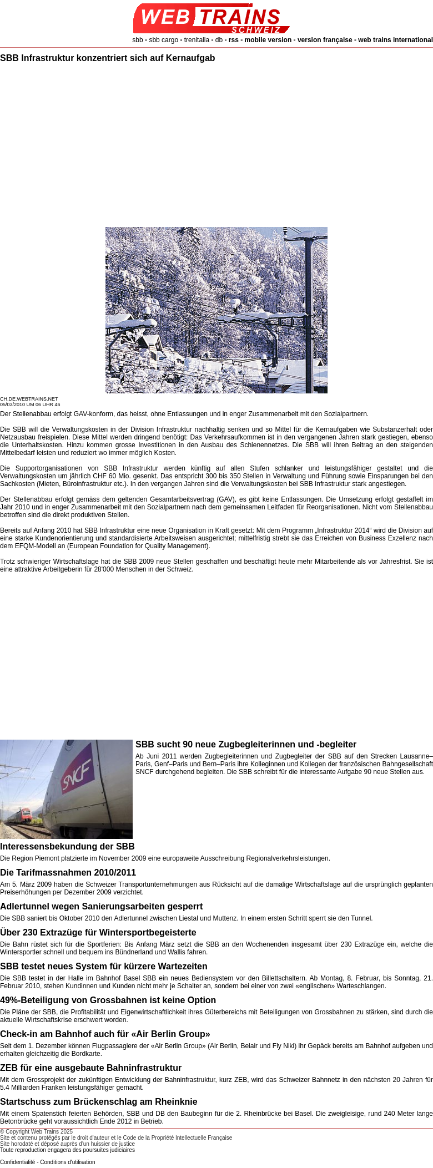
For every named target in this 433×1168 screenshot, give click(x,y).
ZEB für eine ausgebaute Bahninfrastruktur (91, 1068)
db (219, 40)
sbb (137, 40)
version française (325, 40)
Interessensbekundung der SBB (67, 846)
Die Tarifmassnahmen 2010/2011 (68, 872)
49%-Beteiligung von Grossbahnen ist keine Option (108, 1000)
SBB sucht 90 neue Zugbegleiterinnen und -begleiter (245, 744)
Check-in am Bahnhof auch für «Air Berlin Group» (105, 1034)
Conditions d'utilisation (67, 1162)
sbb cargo (163, 40)
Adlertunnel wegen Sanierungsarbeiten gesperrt (101, 906)
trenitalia (196, 40)
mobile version (268, 40)
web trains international (395, 40)
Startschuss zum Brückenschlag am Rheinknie (99, 1101)
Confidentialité (17, 1162)
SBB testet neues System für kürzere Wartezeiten (104, 966)
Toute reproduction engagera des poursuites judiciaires (67, 1150)
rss (234, 40)
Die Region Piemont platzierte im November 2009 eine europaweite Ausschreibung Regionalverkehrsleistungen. (165, 858)
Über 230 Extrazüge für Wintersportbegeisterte (98, 932)
